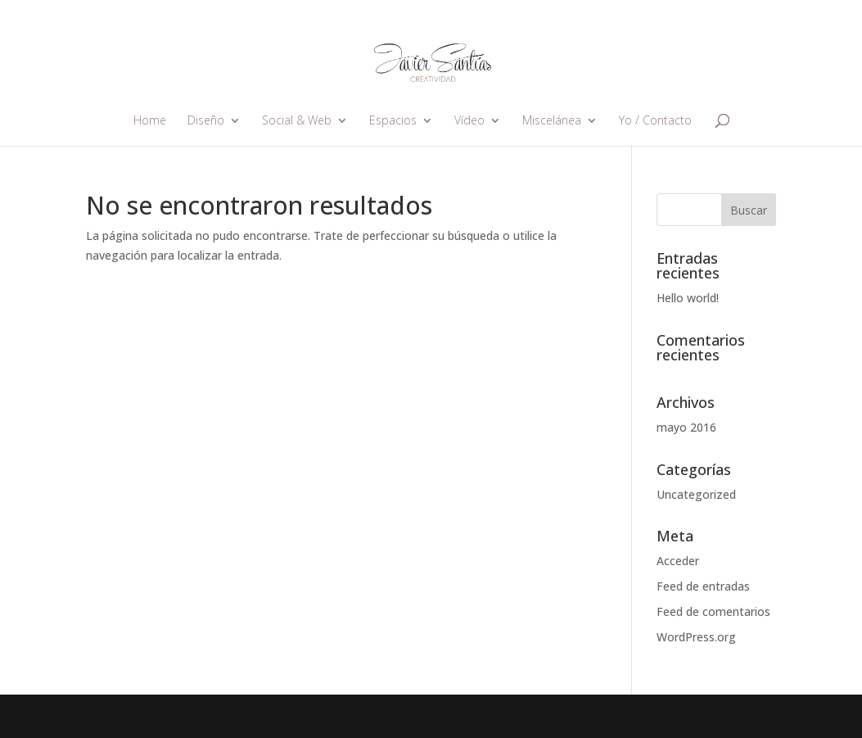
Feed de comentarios (713, 611)
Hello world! (688, 298)
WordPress (327, 716)
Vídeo (469, 121)
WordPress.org (696, 637)
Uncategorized (696, 494)
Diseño (205, 121)
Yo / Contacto (655, 121)
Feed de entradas (703, 586)
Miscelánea (551, 121)
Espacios (393, 121)
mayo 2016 (686, 427)
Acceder (678, 560)
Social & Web (297, 121)
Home (149, 121)
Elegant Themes (183, 716)
